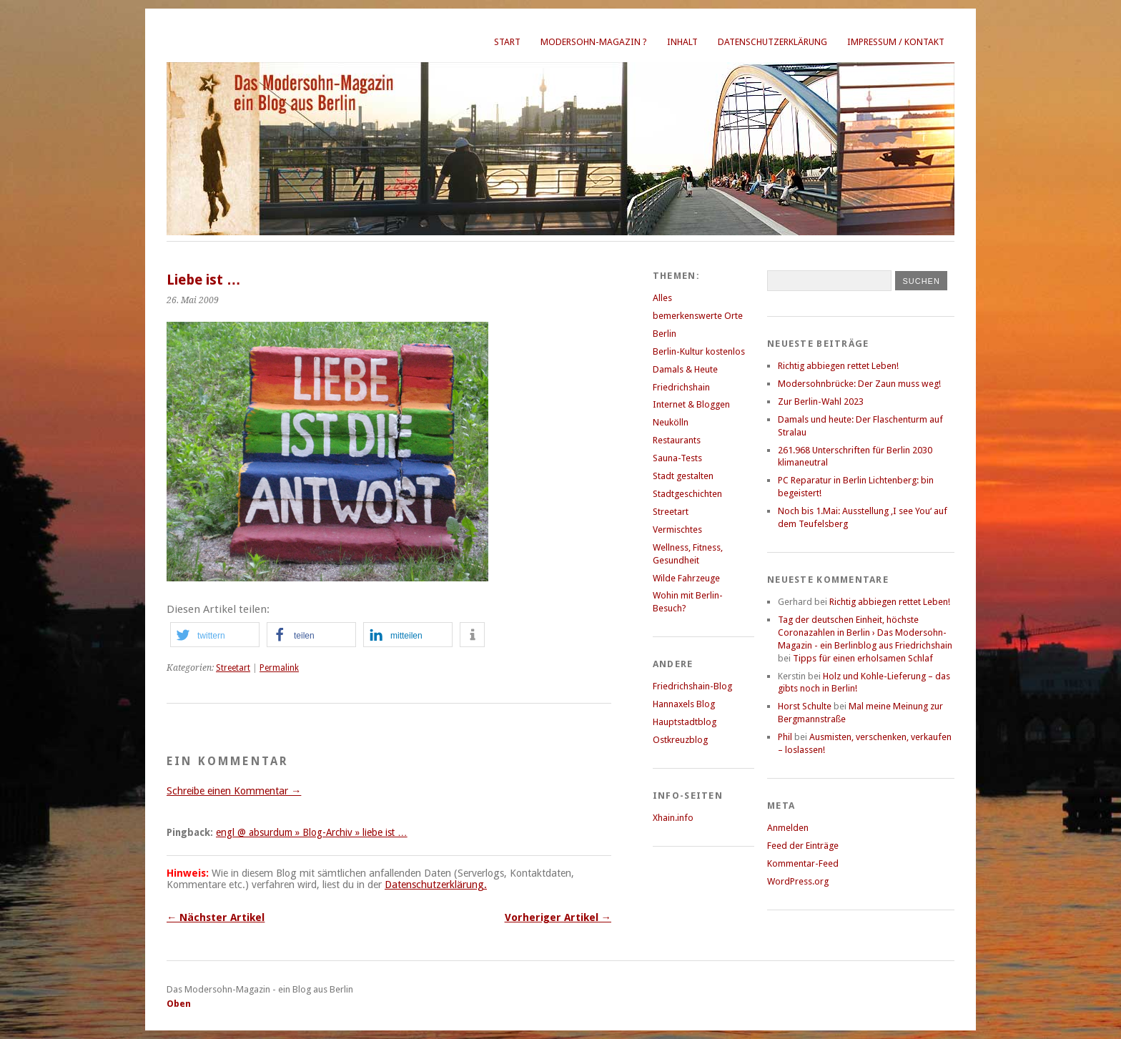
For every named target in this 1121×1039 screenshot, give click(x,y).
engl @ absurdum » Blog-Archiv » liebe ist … (312, 832)
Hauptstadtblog (684, 722)
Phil (785, 737)
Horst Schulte (804, 706)
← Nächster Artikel (216, 917)
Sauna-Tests (677, 458)
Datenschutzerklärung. (436, 884)
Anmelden (788, 827)
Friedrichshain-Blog (692, 686)
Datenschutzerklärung (772, 41)
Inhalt (682, 41)
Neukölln (670, 422)
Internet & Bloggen (691, 404)
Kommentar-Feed (803, 863)
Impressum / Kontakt (895, 41)
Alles (662, 297)
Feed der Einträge (803, 845)
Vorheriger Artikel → (558, 917)
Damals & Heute (685, 369)
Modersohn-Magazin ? (593, 41)
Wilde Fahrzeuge (686, 578)
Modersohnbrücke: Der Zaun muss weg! (859, 383)
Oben (179, 1003)
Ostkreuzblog (680, 739)
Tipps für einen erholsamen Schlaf (863, 658)
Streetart (233, 668)
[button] (215, 634)
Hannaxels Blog (684, 704)
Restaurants (677, 440)
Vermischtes (677, 529)
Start (507, 41)
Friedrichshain (681, 387)
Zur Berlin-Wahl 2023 (821, 401)
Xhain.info (673, 817)
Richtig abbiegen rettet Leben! (838, 365)
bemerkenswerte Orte (698, 315)
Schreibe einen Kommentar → (234, 791)
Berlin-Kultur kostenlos (699, 351)
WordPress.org (798, 881)
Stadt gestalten (683, 476)
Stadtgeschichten (687, 493)
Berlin (664, 333)
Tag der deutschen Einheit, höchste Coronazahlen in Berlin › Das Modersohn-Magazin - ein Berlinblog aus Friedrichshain (865, 632)
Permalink (279, 668)
